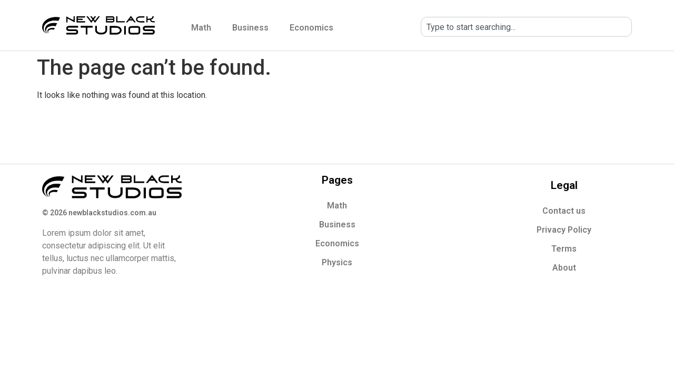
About (564, 268)
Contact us (564, 211)
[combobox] (526, 27)
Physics (337, 262)
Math (201, 28)
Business (250, 28)
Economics (311, 28)
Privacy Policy (564, 230)
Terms (564, 249)
